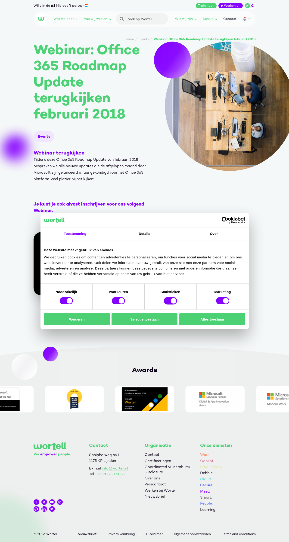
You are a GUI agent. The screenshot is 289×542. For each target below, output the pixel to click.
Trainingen (206, 6)
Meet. (205, 491)
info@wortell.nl (115, 468)
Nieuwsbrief (155, 496)
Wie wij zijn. (186, 19)
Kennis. (210, 19)
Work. (205, 454)
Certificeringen (158, 461)
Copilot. (207, 461)
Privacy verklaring (121, 534)
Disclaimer (154, 534)
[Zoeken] (142, 18)
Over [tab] (214, 233)
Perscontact (155, 484)
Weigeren (76, 319)
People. (206, 503)
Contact (229, 19)
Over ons (152, 478)
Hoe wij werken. (97, 19)
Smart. (206, 497)
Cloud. (205, 479)
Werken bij (232, 6)
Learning (207, 509)
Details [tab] (144, 233)
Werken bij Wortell (161, 490)
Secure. (206, 485)
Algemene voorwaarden (192, 534)
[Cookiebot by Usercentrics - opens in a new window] (225, 220)
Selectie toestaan (144, 319)
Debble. (206, 473)
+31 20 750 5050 (110, 474)
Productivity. (211, 467)
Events (44, 136)
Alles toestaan (212, 319)
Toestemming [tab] (75, 233)
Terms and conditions (239, 534)
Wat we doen (65, 19)
